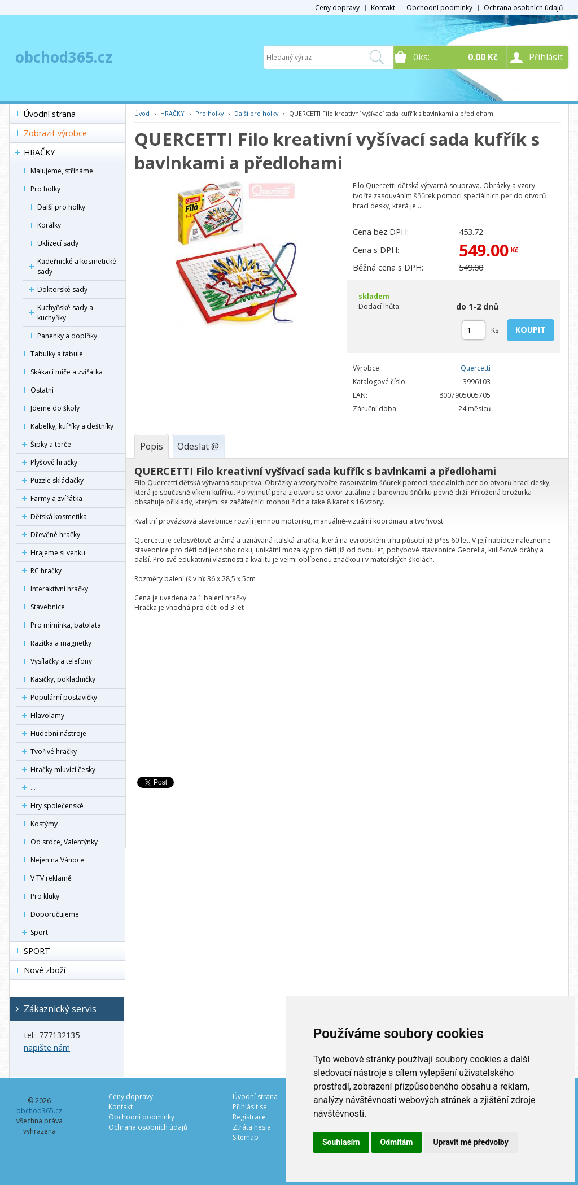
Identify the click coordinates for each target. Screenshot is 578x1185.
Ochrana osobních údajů (523, 7)
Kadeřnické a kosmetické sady (76, 266)
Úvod (142, 113)
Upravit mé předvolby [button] (470, 1142)
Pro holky (45, 189)
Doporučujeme (54, 914)
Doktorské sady (62, 289)
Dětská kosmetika (58, 516)
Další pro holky (61, 207)
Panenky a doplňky (67, 336)
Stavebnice (47, 607)
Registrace (249, 1117)
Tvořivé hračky (53, 751)
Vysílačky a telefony (61, 661)
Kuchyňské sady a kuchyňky (65, 313)
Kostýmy (44, 824)
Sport (39, 932)
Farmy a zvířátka (56, 498)
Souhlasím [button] (341, 1142)
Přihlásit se (250, 1107)
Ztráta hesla (252, 1127)
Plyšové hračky (53, 462)
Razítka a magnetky (60, 643)
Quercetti (476, 368)
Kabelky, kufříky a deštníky (71, 426)
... (33, 787)
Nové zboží (44, 970)
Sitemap (246, 1137)
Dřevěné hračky (55, 534)
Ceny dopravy (337, 7)
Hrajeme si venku (57, 552)
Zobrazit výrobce (55, 133)
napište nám (47, 1047)
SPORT (37, 951)
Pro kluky (44, 896)
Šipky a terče (50, 444)
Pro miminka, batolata (65, 625)
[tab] (151, 446)
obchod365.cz (63, 57)
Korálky (49, 225)
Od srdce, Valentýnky (64, 842)
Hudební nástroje (58, 733)
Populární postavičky (63, 697)
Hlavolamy (47, 715)
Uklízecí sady (57, 243)
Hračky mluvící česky (62, 769)
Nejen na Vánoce (57, 860)
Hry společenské (57, 806)
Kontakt (383, 7)
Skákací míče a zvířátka (66, 372)
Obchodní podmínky (439, 7)
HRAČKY (39, 152)
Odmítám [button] (396, 1142)
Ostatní (42, 390)
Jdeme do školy (55, 408)
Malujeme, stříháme (61, 171)
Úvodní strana (50, 113)
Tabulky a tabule (56, 354)
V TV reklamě (51, 878)
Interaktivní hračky (59, 589)
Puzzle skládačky (57, 480)
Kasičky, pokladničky (62, 679)
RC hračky (46, 571)
